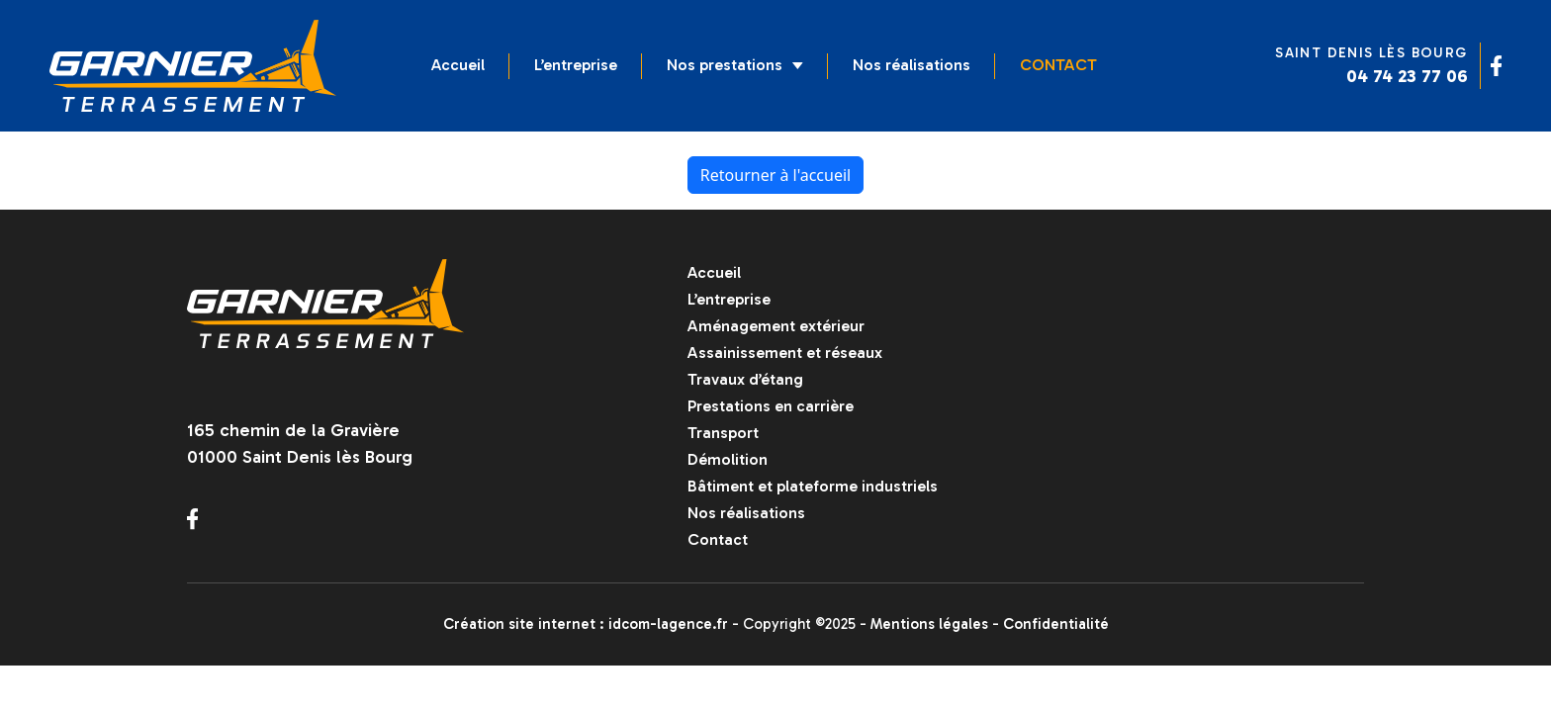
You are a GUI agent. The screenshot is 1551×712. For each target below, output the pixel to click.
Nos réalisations (911, 64)
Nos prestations (735, 64)
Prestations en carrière (770, 406)
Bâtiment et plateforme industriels (812, 486)
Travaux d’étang (745, 379)
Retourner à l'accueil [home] (775, 175)
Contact (1058, 64)
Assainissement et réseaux (784, 352)
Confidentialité (1056, 624)
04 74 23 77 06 (1407, 76)
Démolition (727, 459)
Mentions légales (929, 624)
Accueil (458, 64)
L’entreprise (575, 64)
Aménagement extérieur (776, 325)
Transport (723, 432)
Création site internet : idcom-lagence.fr (585, 624)
